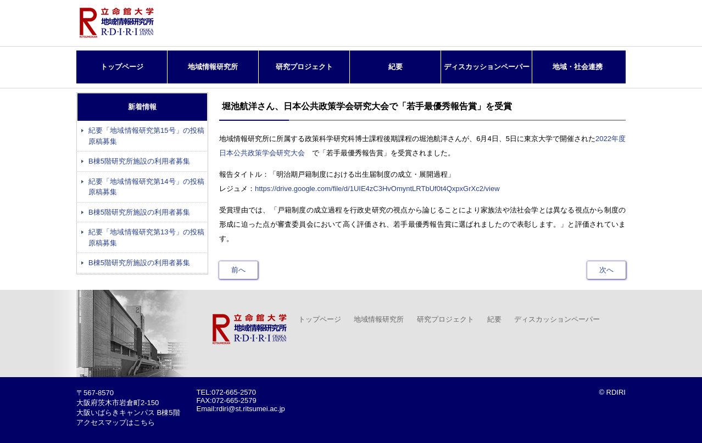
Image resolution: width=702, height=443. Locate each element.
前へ (238, 270)
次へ (606, 270)
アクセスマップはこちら (115, 422)
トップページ (122, 67)
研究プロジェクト (304, 67)
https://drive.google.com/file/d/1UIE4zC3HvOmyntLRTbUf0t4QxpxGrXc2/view (377, 188)
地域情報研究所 (213, 67)
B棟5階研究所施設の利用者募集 (139, 161)
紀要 (395, 67)
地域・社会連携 (578, 67)
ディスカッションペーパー (487, 67)
